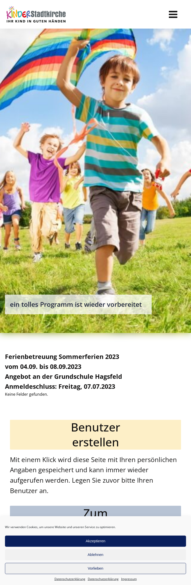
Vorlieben (95, 568)
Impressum (129, 579)
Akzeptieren (95, 541)
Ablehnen (95, 554)
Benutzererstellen (95, 435)
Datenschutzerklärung (69, 579)
